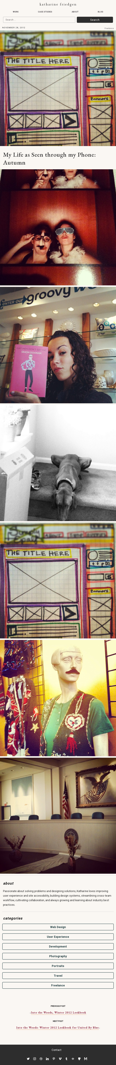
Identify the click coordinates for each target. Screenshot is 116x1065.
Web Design (58, 927)
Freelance (109, 28)
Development (58, 946)
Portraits (58, 966)
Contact (56, 1049)
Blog (100, 12)
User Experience (58, 936)
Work (16, 12)
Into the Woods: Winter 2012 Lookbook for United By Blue (57, 1027)
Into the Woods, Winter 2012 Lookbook (58, 1012)
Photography (58, 956)
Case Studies (45, 12)
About (75, 12)
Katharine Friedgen (58, 4)
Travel (58, 975)
